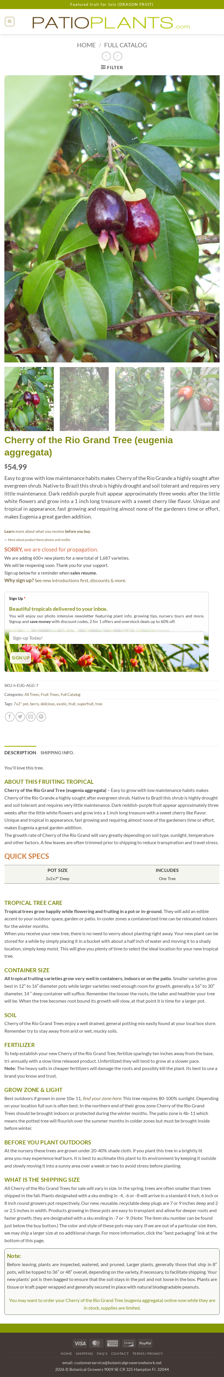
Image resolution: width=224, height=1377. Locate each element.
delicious (48, 703)
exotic (62, 703)
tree (98, 703)
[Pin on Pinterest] (41, 717)
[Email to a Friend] (31, 717)
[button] (9, 21)
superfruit (85, 703)
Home (86, 44)
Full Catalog (125, 44)
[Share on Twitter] (20, 717)
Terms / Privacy (147, 1353)
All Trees (31, 694)
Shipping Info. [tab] (57, 752)
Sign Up (17, 598)
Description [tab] (20, 752)
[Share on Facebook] (10, 717)
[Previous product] (117, 56)
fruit (72, 703)
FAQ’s (102, 1353)
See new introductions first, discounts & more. (80, 580)
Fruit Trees (50, 694)
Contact (120, 1353)
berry (34, 703)
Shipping (84, 1353)
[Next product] (106, 56)
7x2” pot (21, 703)
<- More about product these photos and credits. (37, 540)
